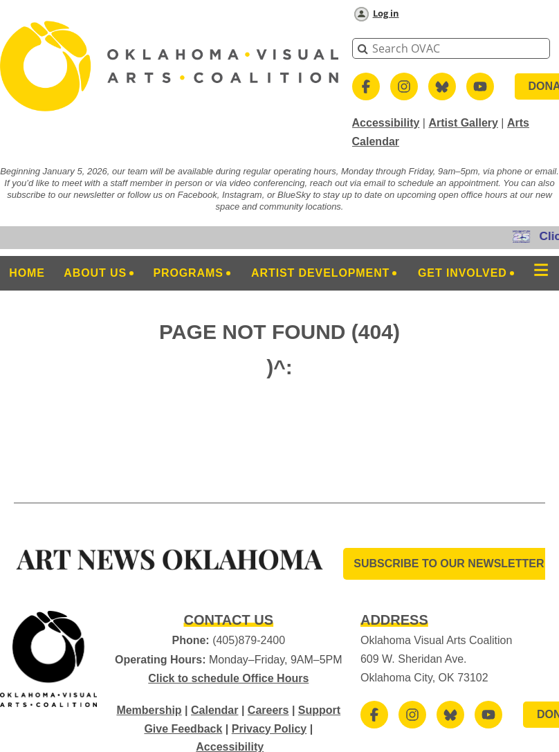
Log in (386, 13)
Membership (148, 710)
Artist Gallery (462, 123)
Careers (268, 710)
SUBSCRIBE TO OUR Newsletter (449, 563)
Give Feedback (183, 729)
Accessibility (386, 123)
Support (319, 710)
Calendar (214, 710)
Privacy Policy (269, 729)
